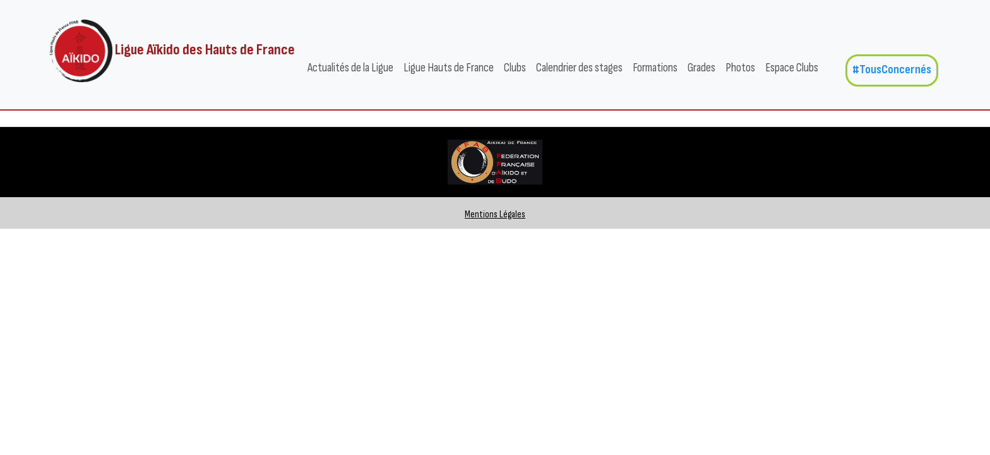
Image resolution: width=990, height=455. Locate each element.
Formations (655, 68)
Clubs (515, 68)
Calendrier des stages (579, 68)
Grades (701, 68)
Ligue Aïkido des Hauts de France (172, 51)
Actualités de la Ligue (350, 68)
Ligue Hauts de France (448, 68)
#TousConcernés (891, 70)
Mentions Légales (495, 215)
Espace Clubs (791, 68)
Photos (740, 68)
